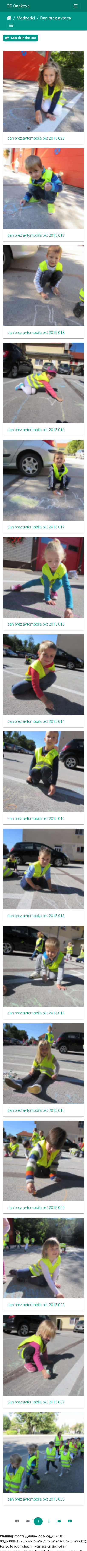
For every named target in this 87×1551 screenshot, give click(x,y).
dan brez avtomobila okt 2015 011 (36, 1013)
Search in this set (20, 38)
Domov (9, 18)
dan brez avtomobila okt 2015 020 (36, 138)
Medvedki (26, 18)
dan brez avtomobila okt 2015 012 (36, 819)
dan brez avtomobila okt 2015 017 (36, 527)
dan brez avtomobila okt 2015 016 (36, 430)
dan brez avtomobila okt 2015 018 (36, 332)
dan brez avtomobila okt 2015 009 (36, 1208)
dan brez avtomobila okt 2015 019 (36, 235)
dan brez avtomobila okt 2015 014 (36, 721)
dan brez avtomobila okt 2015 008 (36, 1305)
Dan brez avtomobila (57, 18)
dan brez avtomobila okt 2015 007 (36, 1402)
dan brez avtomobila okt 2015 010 (36, 1110)
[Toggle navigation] (75, 6)
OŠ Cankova (18, 6)
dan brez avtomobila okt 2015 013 (36, 916)
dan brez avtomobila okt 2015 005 (36, 1499)
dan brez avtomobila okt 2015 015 (36, 624)
